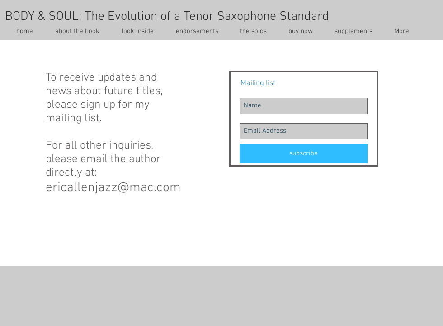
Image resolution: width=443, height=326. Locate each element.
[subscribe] (304, 153)
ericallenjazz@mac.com (113, 188)
